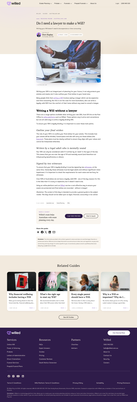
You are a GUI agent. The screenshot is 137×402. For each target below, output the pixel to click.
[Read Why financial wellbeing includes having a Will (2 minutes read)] (21, 291)
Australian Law (55, 13)
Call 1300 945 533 (73, 216)
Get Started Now (119, 333)
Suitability (100, 383)
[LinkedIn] (23, 376)
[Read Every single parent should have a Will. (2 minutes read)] (84, 291)
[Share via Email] (54, 232)
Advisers (74, 348)
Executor (39, 139)
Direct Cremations (13, 359)
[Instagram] (13, 376)
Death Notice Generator (48, 363)
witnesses (88, 167)
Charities (74, 344)
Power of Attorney (13, 348)
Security (106, 359)
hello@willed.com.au (110, 348)
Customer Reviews (45, 359)
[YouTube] (18, 376)
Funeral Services (13, 363)
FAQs (41, 344)
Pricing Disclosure (123, 383)
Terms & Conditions (14, 383)
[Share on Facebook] (42, 232)
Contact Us (107, 355)
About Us (93, 3)
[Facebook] (9, 376)
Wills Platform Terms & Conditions (47, 383)
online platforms (49, 117)
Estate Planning (45, 3)
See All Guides (68, 317)
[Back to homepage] (13, 3)
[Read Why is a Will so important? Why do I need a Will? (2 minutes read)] (115, 291)
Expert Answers (44, 348)
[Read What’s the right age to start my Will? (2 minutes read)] (52, 291)
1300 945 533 (125, 3)
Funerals (68, 3)
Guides (45, 13)
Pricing (41, 355)
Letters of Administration (16, 355)
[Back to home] (13, 333)
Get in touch (90, 216)
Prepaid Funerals (81, 3)
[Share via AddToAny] (38, 232)
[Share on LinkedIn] (50, 232)
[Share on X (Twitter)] (46, 232)
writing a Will (58, 98)
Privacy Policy (78, 383)
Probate (58, 3)
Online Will (11, 344)
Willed (38, 13)
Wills (68, 203)
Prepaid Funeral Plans (15, 366)
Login (117, 3)
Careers (106, 363)
